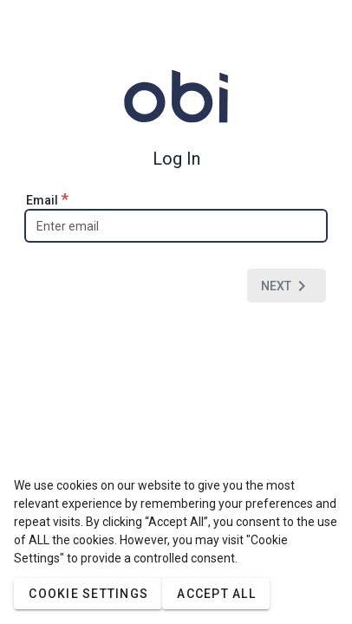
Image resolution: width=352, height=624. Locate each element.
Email (47, 199)
